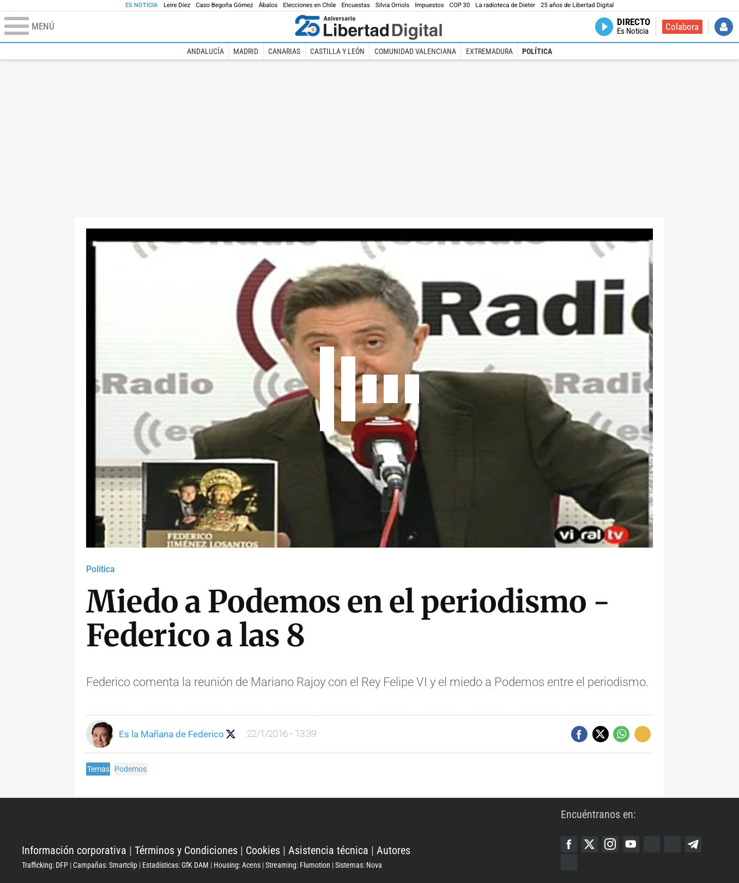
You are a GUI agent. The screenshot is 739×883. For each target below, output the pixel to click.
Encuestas (355, 5)
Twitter (589, 844)
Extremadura (489, 51)
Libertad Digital (291, 823)
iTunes (569, 862)
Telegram (693, 844)
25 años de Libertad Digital (577, 5)
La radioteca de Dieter (505, 5)
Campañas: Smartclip (105, 865)
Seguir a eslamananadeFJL (231, 734)
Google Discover (652, 844)
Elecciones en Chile (309, 5)
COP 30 (460, 5)
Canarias (284, 51)
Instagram (610, 844)
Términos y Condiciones (186, 850)
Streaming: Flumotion (297, 865)
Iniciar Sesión (723, 26)
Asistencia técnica (328, 850)
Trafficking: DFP (45, 865)
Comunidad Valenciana (415, 51)
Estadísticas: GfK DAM (175, 865)
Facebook (569, 844)
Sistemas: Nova (358, 865)
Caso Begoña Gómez (224, 5)
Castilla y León (337, 51)
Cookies (263, 850)
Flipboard (672, 844)
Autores (393, 850)
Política (537, 51)
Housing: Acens (237, 865)
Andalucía (205, 51)
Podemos (130, 769)
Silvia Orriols (392, 5)
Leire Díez (176, 5)
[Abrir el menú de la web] (147, 27)
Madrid (245, 51)
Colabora (682, 26)
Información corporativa (74, 850)
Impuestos (429, 5)
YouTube (631, 844)
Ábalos (267, 5)
